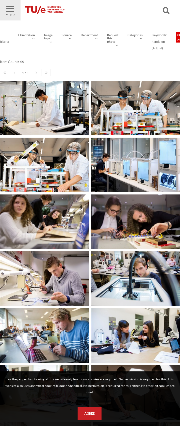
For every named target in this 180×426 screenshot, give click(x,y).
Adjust (157, 48)
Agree (89, 413)
